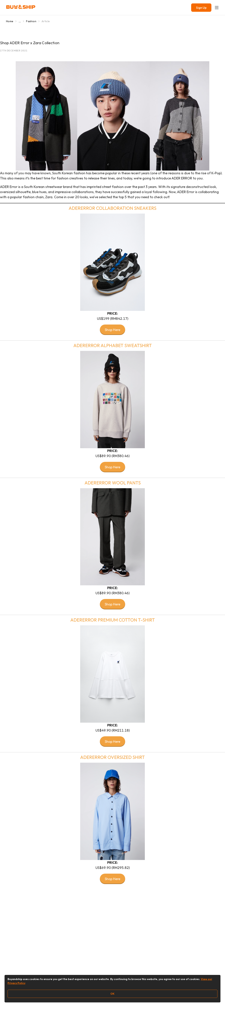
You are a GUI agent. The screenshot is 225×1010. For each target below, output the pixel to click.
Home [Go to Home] (9, 21)
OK (112, 993)
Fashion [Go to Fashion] (31, 21)
